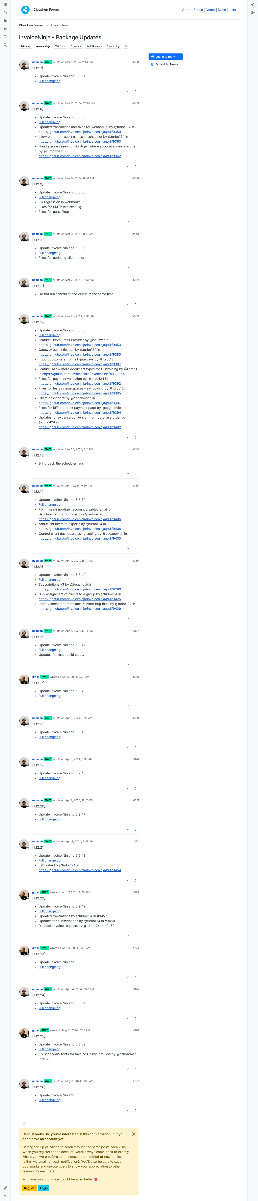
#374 (136, 947)
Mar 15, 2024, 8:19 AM (79, 233)
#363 (135, 316)
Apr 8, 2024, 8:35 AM (79, 759)
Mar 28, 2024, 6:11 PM (79, 449)
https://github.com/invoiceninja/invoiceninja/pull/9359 (80, 132)
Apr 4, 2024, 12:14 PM (79, 630)
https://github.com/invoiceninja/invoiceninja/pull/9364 (83, 374)
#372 (136, 841)
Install (233, 10)
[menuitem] (252, 5)
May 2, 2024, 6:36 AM (76, 1030)
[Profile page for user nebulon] (24, 65)
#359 (135, 103)
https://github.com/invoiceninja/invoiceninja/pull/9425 (80, 599)
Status (198, 10)
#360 (135, 178)
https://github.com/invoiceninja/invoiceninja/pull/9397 (80, 403)
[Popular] (5, 29)
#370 (136, 759)
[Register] (252, 13)
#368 (135, 676)
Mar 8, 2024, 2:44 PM (79, 62)
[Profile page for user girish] (24, 679)
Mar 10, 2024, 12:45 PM (80, 103)
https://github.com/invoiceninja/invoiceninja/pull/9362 (80, 156)
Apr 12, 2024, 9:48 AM (79, 841)
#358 (135, 62)
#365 (135, 485)
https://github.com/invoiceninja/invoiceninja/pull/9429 (80, 609)
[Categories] (5, 5)
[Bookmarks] (5, 37)
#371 (136, 800)
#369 (135, 718)
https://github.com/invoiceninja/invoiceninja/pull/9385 (80, 354)
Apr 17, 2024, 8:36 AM (76, 892)
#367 (136, 630)
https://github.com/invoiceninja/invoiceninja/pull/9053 (80, 345)
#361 (136, 233)
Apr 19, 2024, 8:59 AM (76, 947)
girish (36, 676)
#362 (135, 279)
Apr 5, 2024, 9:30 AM (75, 676)
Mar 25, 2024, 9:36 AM (80, 316)
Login (44, 1188)
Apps (186, 10)
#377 (136, 1081)
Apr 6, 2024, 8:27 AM (78, 718)
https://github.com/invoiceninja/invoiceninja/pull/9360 (80, 141)
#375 (136, 989)
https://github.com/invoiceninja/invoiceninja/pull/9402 (80, 427)
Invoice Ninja (43, 46)
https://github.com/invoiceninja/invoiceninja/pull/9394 (80, 412)
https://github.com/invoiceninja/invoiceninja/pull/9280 (80, 589)
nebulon (37, 62)
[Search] (5, 45)
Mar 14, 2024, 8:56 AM (79, 178)
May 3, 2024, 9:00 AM (79, 1081)
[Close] (134, 1134)
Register (29, 1188)
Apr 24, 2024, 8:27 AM (79, 989)
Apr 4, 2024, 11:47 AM (79, 560)
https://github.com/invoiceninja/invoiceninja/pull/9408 (80, 529)
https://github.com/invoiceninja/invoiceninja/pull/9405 (80, 538)
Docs (222, 10)
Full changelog (50, 81)
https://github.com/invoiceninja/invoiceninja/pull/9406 (80, 519)
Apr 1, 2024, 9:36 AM (78, 485)
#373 (136, 892)
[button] (5, 1188)
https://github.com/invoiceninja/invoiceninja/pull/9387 (80, 364)
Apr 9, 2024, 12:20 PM (79, 800)
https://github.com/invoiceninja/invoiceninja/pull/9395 (80, 393)
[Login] (252, 5)
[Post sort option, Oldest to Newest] (166, 64)
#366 (135, 560)
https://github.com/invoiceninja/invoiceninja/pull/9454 (80, 870)
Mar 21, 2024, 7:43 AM (79, 279)
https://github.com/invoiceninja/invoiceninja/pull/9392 (80, 383)
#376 (136, 1030)
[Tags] (5, 21)
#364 (135, 449)
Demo (210, 10)
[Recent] (5, 13)
